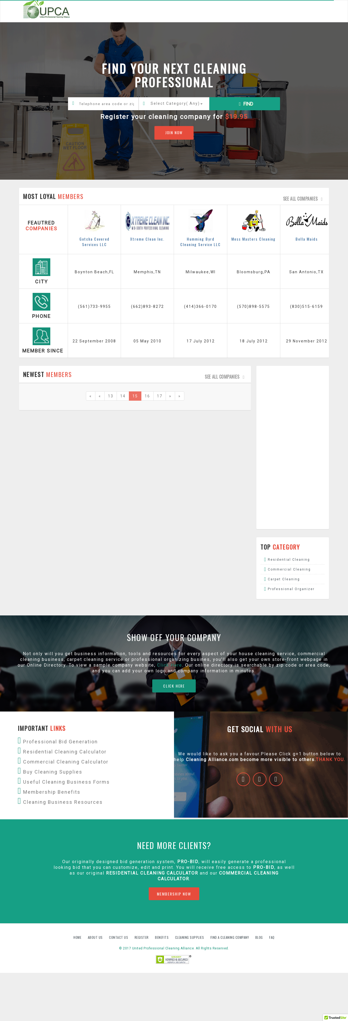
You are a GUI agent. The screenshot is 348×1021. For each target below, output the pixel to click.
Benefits (162, 937)
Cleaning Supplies (190, 937)
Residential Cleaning (289, 560)
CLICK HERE (174, 686)
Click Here (169, 665)
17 (159, 396)
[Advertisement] (292, 447)
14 (123, 396)
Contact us (119, 937)
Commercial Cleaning (289, 569)
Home (77, 937)
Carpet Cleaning (284, 579)
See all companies (304, 198)
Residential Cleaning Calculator (152, 873)
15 (135, 396)
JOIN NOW (174, 132)
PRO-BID (263, 867)
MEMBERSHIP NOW (174, 894)
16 (147, 396)
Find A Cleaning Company (230, 937)
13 (110, 396)
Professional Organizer (291, 589)
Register (142, 937)
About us (96, 937)
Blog (259, 937)
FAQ (272, 937)
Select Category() (177, 103)
